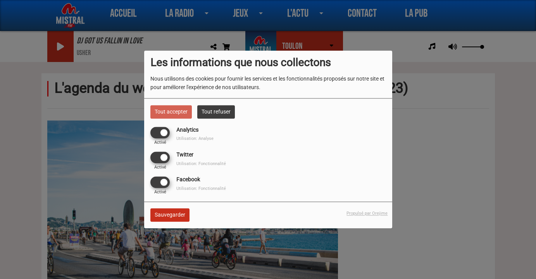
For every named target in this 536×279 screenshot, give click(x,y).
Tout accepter (171, 111)
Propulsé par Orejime (367, 213)
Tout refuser (216, 111)
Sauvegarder (170, 215)
